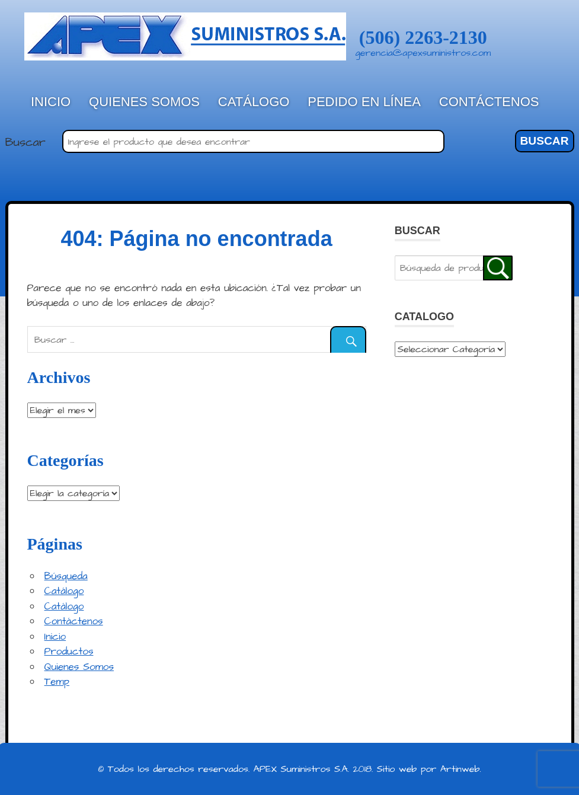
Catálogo (254, 101)
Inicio (51, 101)
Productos (69, 651)
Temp (56, 682)
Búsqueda (66, 576)
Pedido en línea (364, 101)
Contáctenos (489, 101)
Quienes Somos (144, 101)
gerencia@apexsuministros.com (423, 52)
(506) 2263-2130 (423, 37)
